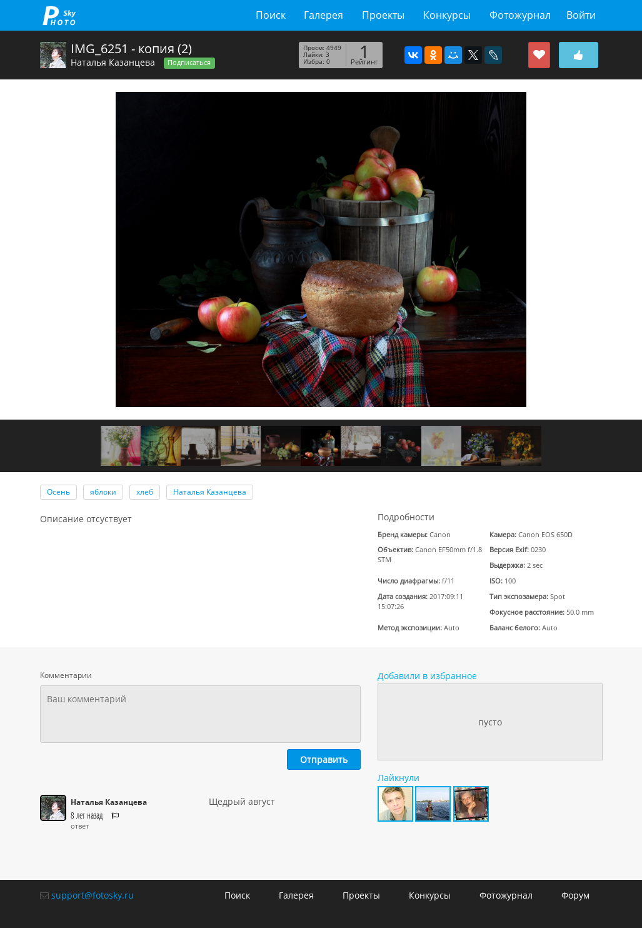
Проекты (383, 15)
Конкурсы (447, 15)
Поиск (271, 15)
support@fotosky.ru (92, 895)
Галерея (323, 15)
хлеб (144, 492)
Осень (58, 492)
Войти (581, 15)
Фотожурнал (520, 15)
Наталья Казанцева (113, 62)
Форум (575, 895)
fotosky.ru (59, 15)
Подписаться (189, 62)
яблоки (103, 492)
